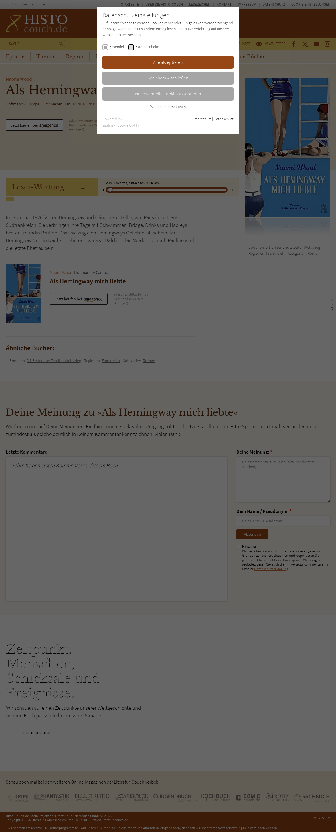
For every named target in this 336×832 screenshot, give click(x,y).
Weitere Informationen (168, 106)
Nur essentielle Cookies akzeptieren (168, 94)
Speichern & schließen (168, 78)
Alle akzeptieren (168, 62)
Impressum (202, 118)
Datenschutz (224, 118)
